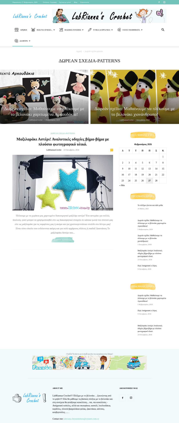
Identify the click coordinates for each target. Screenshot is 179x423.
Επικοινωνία (84, 2)
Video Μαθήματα (130, 30)
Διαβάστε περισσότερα (62, 240)
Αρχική (21, 30)
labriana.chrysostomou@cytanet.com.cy (81, 419)
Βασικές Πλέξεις (71, 30)
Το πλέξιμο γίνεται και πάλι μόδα (150, 205)
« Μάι (122, 185)
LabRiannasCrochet (35, 120)
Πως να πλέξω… (43, 30)
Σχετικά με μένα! (65, 2)
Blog (75, 2)
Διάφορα (22, 41)
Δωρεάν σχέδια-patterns (62, 133)
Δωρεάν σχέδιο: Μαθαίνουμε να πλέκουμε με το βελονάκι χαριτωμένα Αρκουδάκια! (152, 223)
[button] (163, 30)
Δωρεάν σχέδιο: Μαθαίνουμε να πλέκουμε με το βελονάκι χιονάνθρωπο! (150, 238)
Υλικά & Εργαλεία (100, 30)
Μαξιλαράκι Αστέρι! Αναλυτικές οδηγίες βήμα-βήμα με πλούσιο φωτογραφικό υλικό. (150, 253)
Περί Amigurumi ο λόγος (147, 266)
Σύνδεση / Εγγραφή (50, 2)
